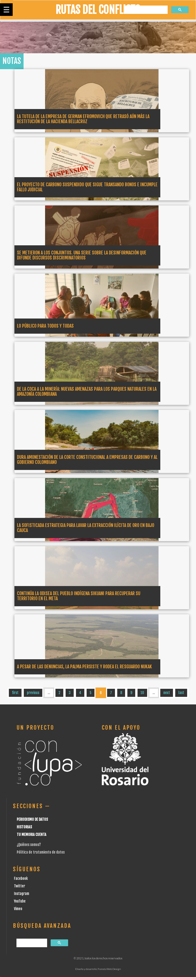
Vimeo (18, 909)
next (166, 693)
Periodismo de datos (32, 819)
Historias (24, 827)
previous (33, 693)
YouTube (20, 901)
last (181, 693)
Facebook (21, 878)
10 (142, 693)
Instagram (21, 893)
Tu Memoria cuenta (31, 834)
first (15, 693)
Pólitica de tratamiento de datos (41, 852)
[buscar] (145, 10)
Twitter (19, 886)
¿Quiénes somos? (29, 844)
